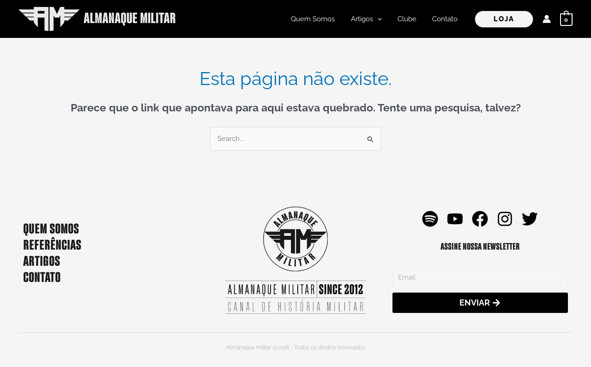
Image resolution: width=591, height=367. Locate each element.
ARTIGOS (41, 259)
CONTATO (41, 276)
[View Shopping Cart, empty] (566, 19)
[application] (382, 19)
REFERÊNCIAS (52, 243)
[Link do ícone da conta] (547, 19)
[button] (504, 19)
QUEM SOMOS (51, 227)
